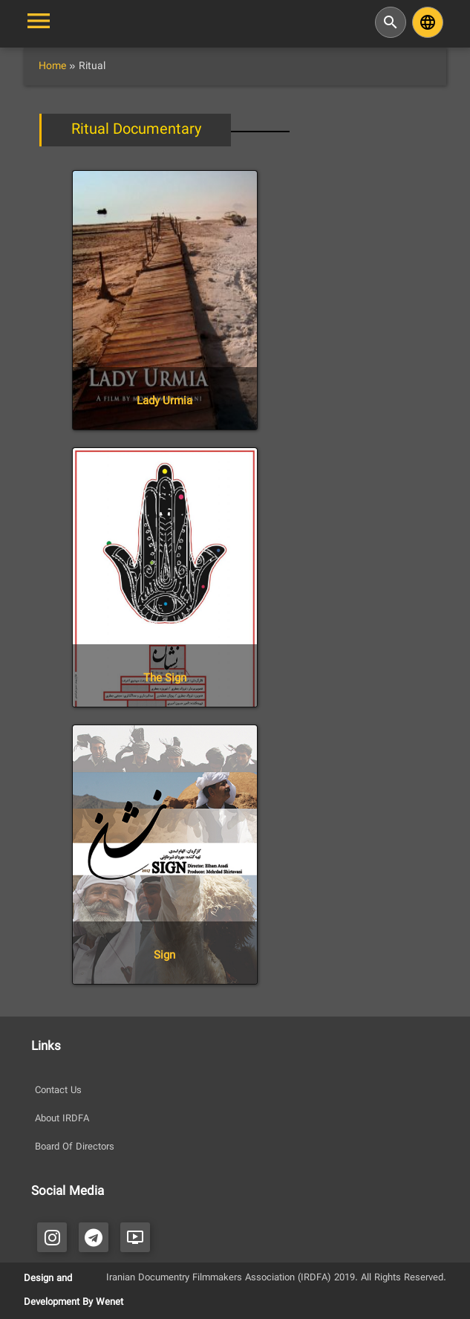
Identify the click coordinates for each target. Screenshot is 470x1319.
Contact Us (58, 1091)
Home (52, 66)
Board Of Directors (74, 1147)
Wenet (109, 1302)
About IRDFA (62, 1119)
